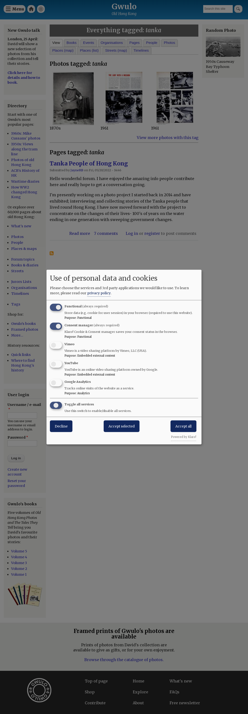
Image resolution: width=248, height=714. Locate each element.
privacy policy (99, 293)
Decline (61, 426)
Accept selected (121, 426)
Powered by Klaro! (183, 437)
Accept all (183, 426)
